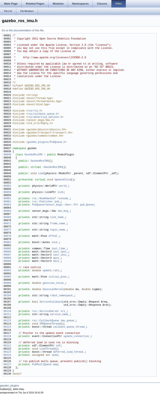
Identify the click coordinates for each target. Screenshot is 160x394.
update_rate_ (51, 270)
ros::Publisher (42, 202)
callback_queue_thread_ (69, 327)
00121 (7, 346)
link (61, 192)
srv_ (64, 311)
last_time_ (58, 249)
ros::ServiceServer (45, 311)
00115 (7, 327)
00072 (7, 224)
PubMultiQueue (42, 364)
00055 (7, 186)
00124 (7, 355)
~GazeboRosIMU (52, 167)
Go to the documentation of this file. (23, 30)
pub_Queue (87, 205)
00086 (7, 252)
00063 (7, 205)
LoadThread (47, 349)
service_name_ (60, 314)
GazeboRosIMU (33, 155)
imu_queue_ (68, 321)
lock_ (55, 242)
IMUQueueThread (50, 324)
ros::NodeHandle (43, 198)
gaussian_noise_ (53, 283)
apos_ (57, 258)
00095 (7, 277)
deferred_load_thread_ (69, 352)
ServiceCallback (51, 302)
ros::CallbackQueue (45, 321)
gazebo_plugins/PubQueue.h (46, 142)
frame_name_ (58, 224)
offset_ (54, 236)
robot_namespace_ (62, 296)
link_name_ (57, 217)
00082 (7, 242)
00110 (7, 311)
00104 (7, 296)
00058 (7, 192)
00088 (7, 258)
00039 (7, 155)
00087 (7, 255)
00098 (7, 283)
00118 (7, 336)
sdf (58, 346)
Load (41, 173)
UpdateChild (63, 180)
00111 (7, 314)
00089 (7, 261)
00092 (7, 270)
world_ (63, 186)
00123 (7, 352)
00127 (7, 364)
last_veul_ (60, 255)
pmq (55, 364)
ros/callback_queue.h (43, 114)
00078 (7, 236)
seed (54, 355)
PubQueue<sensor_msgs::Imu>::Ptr (55, 205)
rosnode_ (64, 198)
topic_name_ (58, 230)
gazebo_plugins (9, 385)
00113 (7, 321)
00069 (7, 217)
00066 (7, 211)
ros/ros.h (34, 111)
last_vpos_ (60, 252)
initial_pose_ (58, 277)
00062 (7, 202)
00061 (7, 198)
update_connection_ (77, 336)
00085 (7, 249)
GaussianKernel (53, 289)
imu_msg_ (64, 211)
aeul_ (57, 261)
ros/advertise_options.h (45, 117)
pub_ (58, 202)
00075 (7, 230)
